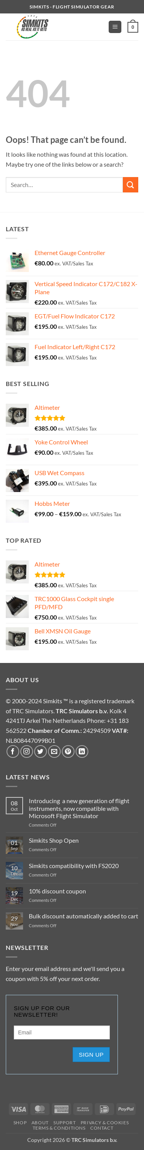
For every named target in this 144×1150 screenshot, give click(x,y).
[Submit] (130, 184)
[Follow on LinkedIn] (82, 751)
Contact (101, 1128)
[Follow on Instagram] (26, 751)
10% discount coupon (57, 891)
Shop (19, 1122)
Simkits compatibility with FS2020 (74, 865)
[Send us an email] (54, 751)
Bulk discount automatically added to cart (83, 916)
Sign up (91, 1054)
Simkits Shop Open (54, 840)
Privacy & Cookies (105, 1122)
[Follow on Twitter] (40, 751)
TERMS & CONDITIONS (59, 1128)
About (40, 1122)
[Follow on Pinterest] (68, 751)
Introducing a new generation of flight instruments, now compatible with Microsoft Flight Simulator (79, 808)
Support (64, 1122)
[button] (115, 27)
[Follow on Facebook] (13, 751)
